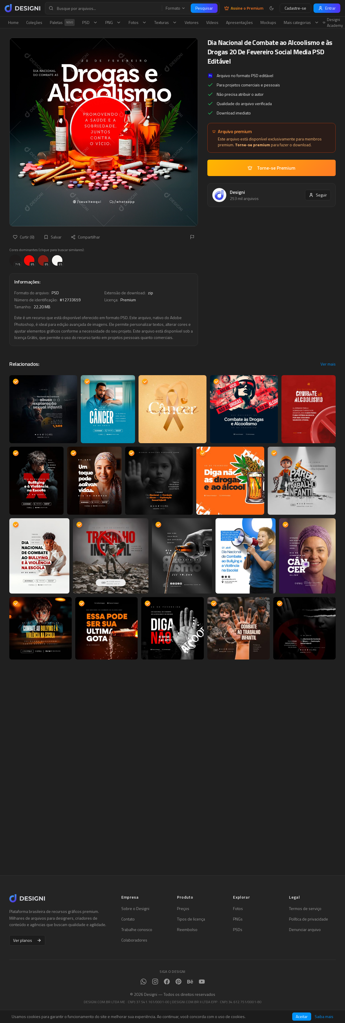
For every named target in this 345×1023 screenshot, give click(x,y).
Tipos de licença (191, 919)
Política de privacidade (308, 919)
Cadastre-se (295, 8)
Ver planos (27, 940)
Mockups (268, 22)
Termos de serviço (305, 908)
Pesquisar (204, 8)
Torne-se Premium (271, 167)
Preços (183, 908)
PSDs (237, 929)
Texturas (165, 22)
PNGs (238, 919)
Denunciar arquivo (305, 929)
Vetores (192, 22)
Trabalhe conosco (136, 929)
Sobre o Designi (135, 908)
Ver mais (328, 364)
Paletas (62, 22)
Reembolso (187, 929)
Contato (128, 919)
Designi (237, 192)
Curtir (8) (23, 237)
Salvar (53, 237)
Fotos (138, 22)
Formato (175, 8)
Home (13, 22)
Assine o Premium (243, 8)
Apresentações (239, 22)
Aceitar (302, 1016)
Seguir (318, 195)
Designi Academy (333, 22)
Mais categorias (301, 22)
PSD (90, 22)
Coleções (34, 22)
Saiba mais (324, 1016)
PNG (113, 22)
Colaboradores (134, 940)
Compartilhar (85, 237)
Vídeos (212, 22)
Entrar (327, 8)
